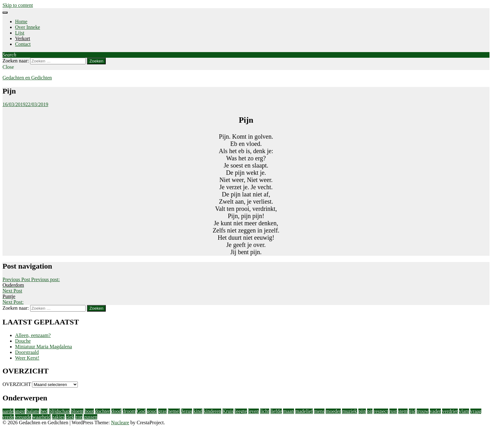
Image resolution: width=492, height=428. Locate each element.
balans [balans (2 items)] (32, 411)
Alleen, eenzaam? (33, 335)
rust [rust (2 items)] (393, 411)
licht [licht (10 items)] (264, 411)
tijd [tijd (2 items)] (412, 411)
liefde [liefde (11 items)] (276, 411)
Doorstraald (27, 352)
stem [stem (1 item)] (403, 411)
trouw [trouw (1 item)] (422, 411)
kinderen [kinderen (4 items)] (212, 411)
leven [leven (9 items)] (253, 411)
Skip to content (18, 5)
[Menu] (5, 12)
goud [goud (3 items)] (152, 411)
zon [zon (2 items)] (79, 417)
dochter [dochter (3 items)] (102, 411)
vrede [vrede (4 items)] (8, 417)
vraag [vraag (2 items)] (476, 411)
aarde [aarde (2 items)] (8, 411)
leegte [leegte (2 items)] (241, 411)
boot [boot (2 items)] (89, 411)
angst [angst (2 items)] (20, 411)
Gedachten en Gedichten (27, 77)
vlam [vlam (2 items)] (464, 411)
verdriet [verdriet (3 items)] (450, 411)
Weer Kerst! (27, 358)
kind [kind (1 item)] (197, 411)
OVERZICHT (17, 384)
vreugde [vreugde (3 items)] (23, 417)
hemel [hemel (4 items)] (174, 411)
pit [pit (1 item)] (369, 411)
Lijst (19, 32)
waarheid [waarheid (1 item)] (41, 417)
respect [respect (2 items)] (381, 411)
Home (21, 21)
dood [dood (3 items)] (116, 411)
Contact (23, 44)
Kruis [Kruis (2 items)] (228, 411)
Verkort (22, 38)
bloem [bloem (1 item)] (77, 411)
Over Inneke (27, 27)
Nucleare (120, 422)
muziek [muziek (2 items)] (349, 411)
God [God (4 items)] (141, 411)
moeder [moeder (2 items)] (333, 411)
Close (8, 67)
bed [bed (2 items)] (44, 411)
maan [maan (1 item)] (288, 411)
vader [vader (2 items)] (435, 411)
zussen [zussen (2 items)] (90, 417)
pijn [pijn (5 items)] (362, 411)
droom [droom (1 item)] (129, 411)
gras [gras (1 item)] (162, 411)
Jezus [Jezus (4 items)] (186, 411)
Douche (23, 341)
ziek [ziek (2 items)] (70, 417)
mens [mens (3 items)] (319, 411)
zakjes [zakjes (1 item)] (58, 417)
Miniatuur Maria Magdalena (43, 346)
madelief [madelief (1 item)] (304, 411)
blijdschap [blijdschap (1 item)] (59, 411)
